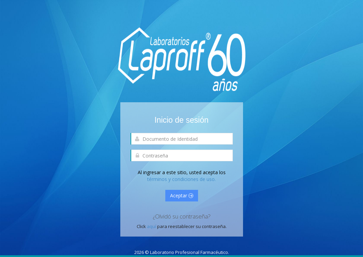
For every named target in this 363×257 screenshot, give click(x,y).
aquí (152, 226)
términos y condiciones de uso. (181, 179)
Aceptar (181, 195)
